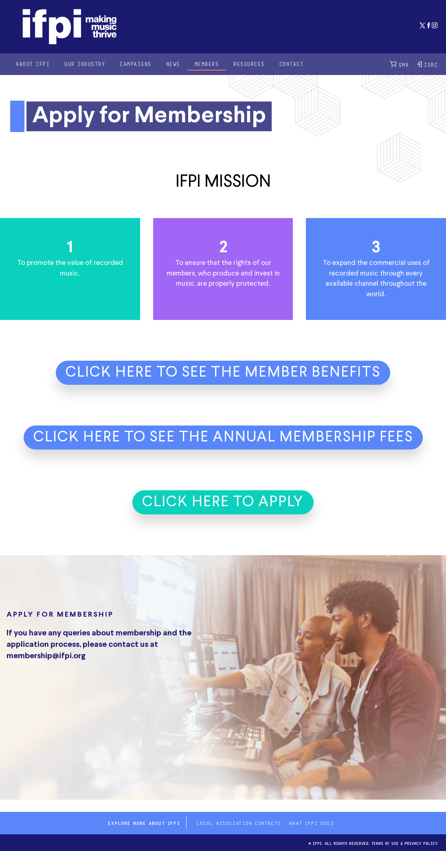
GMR (399, 64)
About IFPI (32, 64)
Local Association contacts (239, 822)
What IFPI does (311, 822)
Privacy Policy (421, 842)
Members (207, 64)
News (173, 64)
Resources (249, 64)
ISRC (427, 64)
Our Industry (84, 64)
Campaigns (136, 64)
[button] (223, 377)
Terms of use (385, 842)
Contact (291, 64)
